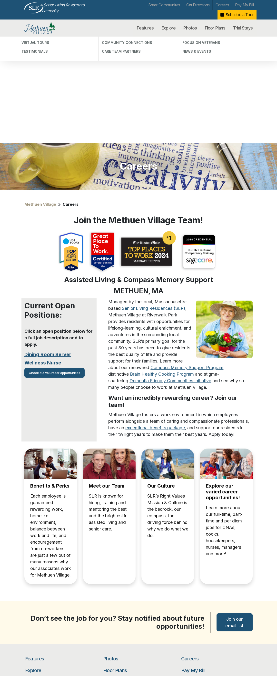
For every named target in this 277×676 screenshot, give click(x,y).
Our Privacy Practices (80, 656)
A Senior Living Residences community (62, 7)
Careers (222, 4)
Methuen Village (49, 28)
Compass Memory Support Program (186, 261)
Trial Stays (243, 27)
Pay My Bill (244, 4)
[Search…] (205, 594)
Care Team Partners (41, 595)
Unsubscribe (33, 657)
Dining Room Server (47, 248)
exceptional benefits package (155, 321)
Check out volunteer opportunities (54, 266)
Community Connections (44, 588)
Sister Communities (164, 4)
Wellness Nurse (42, 256)
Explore (168, 27)
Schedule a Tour (240, 14)
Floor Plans (215, 27)
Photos (190, 27)
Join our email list (234, 516)
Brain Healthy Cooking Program (162, 267)
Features (145, 27)
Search (240, 594)
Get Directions (198, 4)
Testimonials (35, 581)
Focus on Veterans (40, 602)
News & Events (37, 609)
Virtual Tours (35, 574)
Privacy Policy (34, 650)
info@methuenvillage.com (84, 651)
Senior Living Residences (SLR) (153, 202)
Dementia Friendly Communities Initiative (170, 274)
